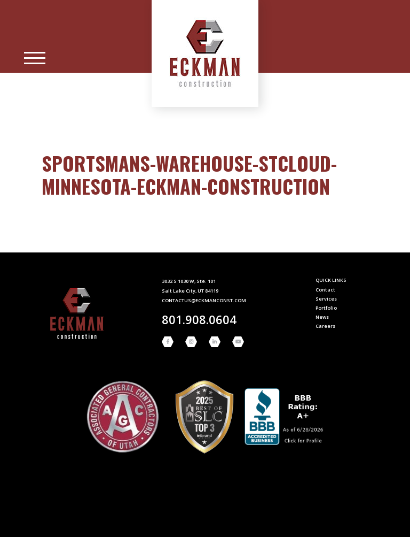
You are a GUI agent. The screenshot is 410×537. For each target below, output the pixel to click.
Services (326, 298)
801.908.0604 (199, 319)
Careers (325, 326)
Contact (325, 289)
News (322, 316)
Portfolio (326, 307)
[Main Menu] (34, 58)
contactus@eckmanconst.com (204, 300)
